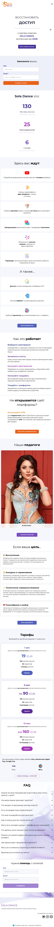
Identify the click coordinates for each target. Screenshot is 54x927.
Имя (5, 66)
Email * (5, 74)
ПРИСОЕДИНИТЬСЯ (27, 325)
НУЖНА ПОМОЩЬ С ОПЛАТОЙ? (27, 776)
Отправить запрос (21, 83)
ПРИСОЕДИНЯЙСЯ (27, 622)
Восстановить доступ (27, 46)
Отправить (21, 886)
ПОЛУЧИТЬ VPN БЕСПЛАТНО (27, 431)
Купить (27, 673)
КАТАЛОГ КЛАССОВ (27, 534)
